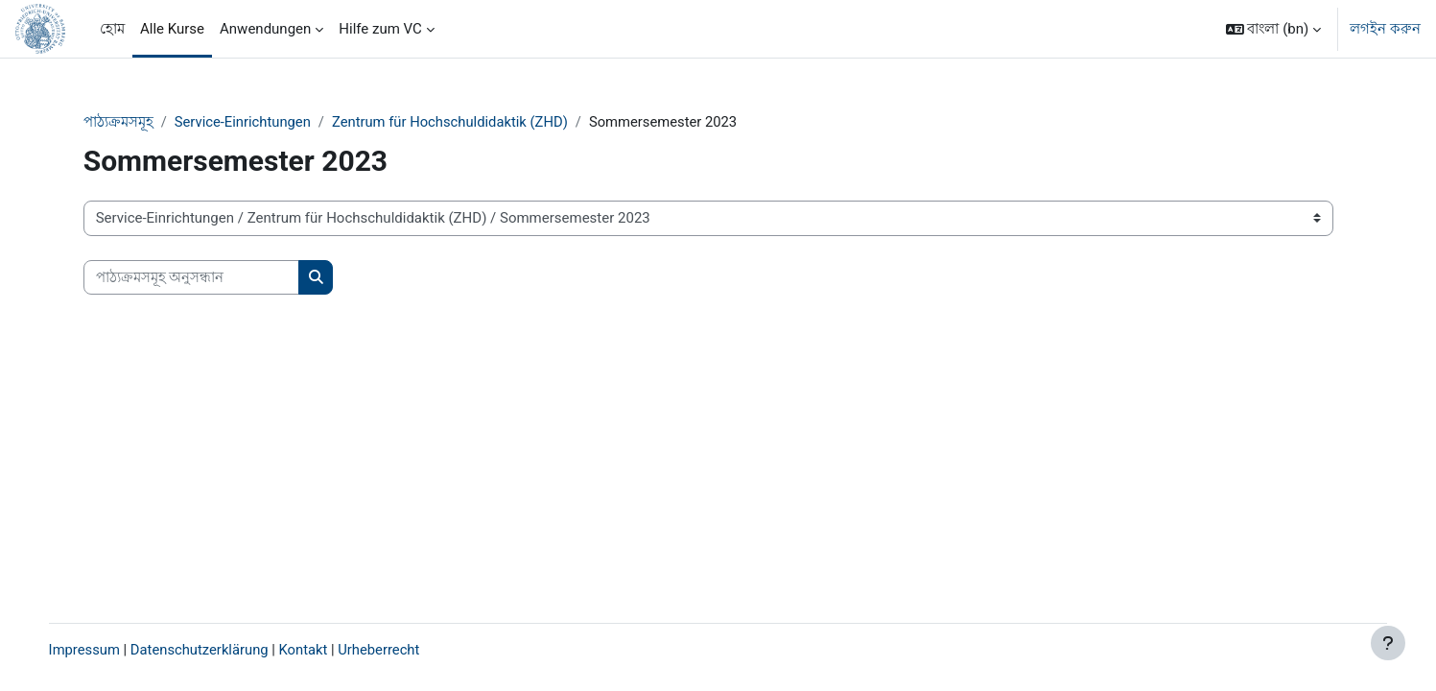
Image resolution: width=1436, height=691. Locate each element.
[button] (1273, 29)
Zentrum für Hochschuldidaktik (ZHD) (473, 122)
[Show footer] (1388, 643)
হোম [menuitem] (112, 28)
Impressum (104, 649)
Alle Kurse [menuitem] (172, 28)
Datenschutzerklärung (222, 649)
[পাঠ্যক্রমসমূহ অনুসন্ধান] (210, 278)
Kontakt (327, 649)
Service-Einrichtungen (262, 122)
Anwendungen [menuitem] (265, 28)
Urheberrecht (403, 649)
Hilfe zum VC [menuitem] (380, 28)
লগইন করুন (1385, 28)
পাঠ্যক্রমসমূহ (137, 122)
